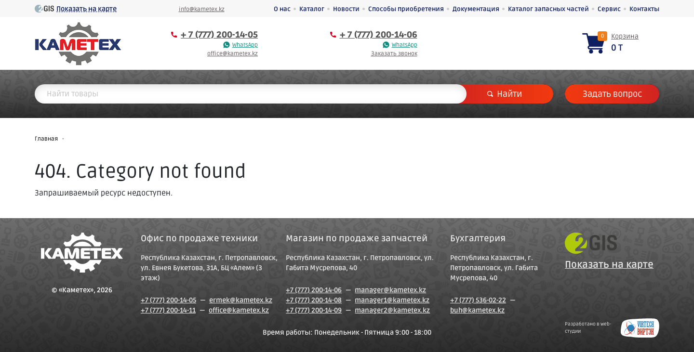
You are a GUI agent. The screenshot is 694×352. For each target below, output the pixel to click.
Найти (504, 94)
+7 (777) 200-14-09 (314, 310)
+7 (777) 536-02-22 (478, 300)
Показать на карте (86, 9)
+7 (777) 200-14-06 (314, 290)
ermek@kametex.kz (240, 300)
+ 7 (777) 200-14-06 (378, 34)
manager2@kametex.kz (392, 310)
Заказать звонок (394, 53)
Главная (46, 139)
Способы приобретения (406, 9)
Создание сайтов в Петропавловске (640, 328)
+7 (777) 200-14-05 (168, 300)
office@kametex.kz (232, 53)
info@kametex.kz (202, 9)
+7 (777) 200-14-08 (314, 300)
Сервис (609, 9)
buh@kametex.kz (477, 310)
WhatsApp (245, 45)
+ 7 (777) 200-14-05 (219, 34)
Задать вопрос (612, 94)
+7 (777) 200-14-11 (168, 310)
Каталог (311, 9)
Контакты (644, 9)
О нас (282, 9)
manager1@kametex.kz (392, 300)
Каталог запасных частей (548, 9)
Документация (476, 9)
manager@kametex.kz (390, 290)
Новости (346, 9)
